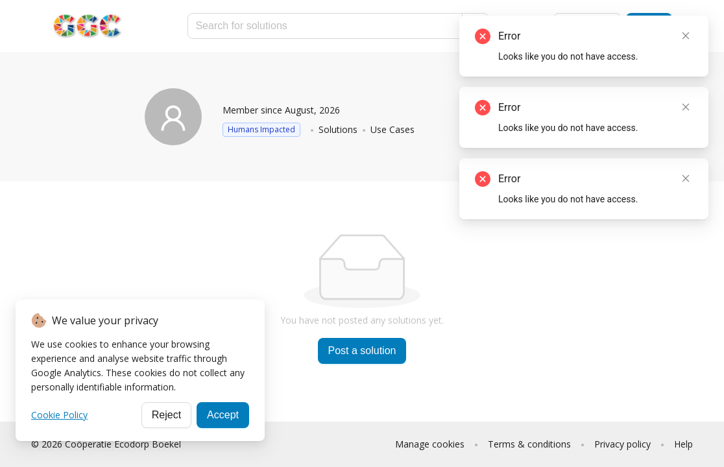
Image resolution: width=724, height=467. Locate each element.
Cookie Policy (59, 415)
